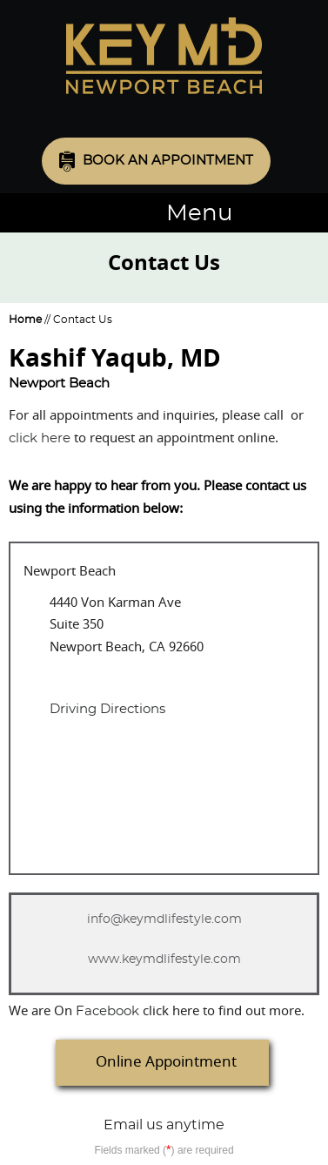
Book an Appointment (168, 160)
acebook (107, 1011)
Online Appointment (166, 1062)
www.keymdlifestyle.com (164, 959)
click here (39, 438)
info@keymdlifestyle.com (164, 919)
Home (25, 319)
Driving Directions (107, 709)
